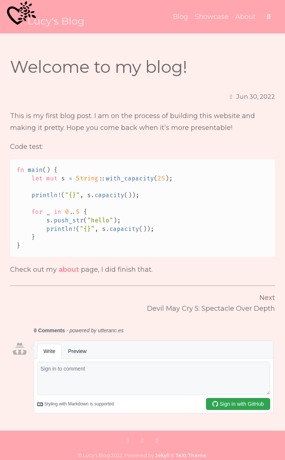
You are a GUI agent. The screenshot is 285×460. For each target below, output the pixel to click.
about (69, 269)
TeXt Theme (190, 455)
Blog (180, 17)
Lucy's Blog (56, 21)
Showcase (212, 17)
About (245, 17)
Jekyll (162, 455)
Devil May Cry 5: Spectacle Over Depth (211, 308)
